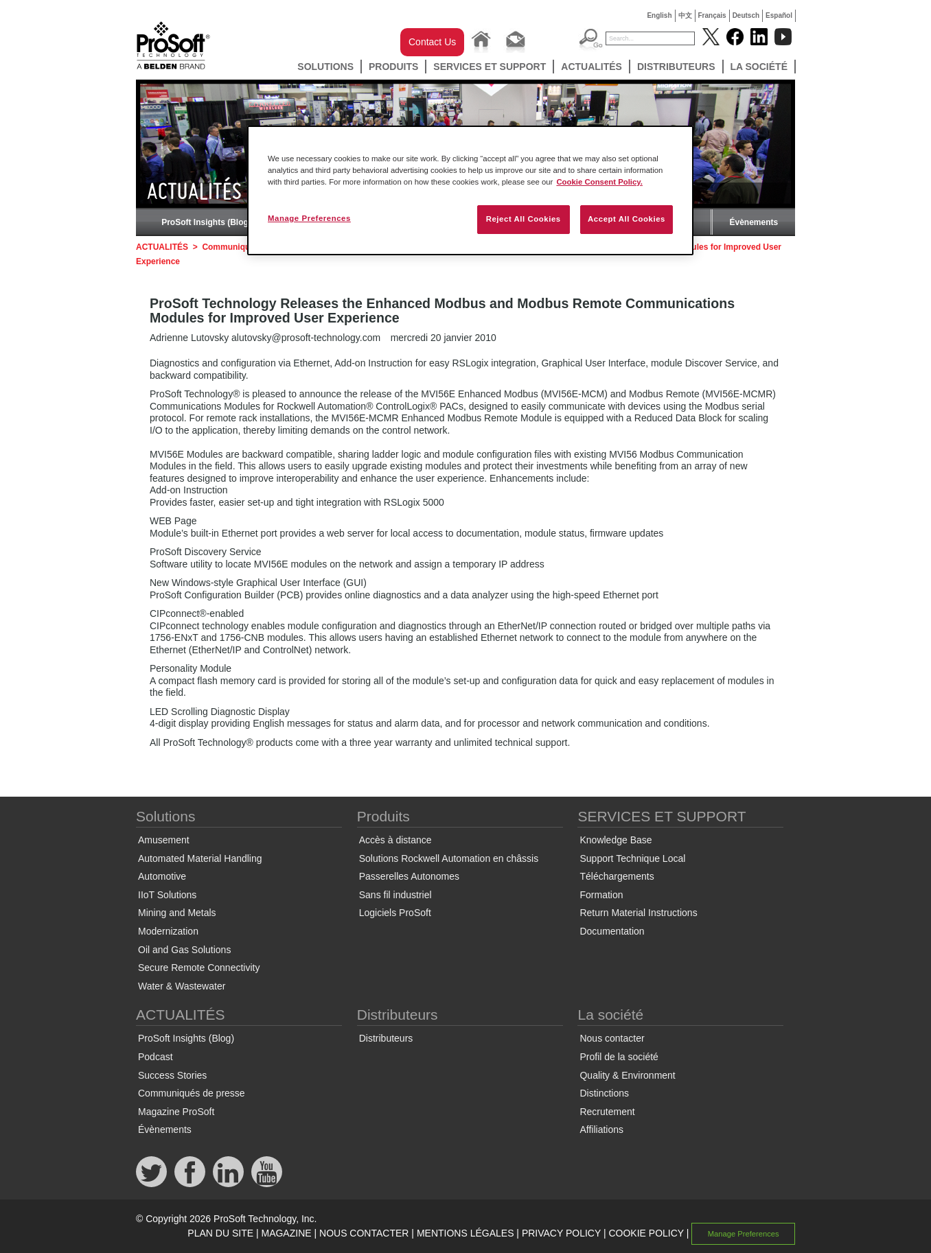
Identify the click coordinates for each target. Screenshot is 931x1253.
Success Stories (172, 1075)
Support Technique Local (632, 858)
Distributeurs (676, 66)
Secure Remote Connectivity (199, 967)
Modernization (168, 931)
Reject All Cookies (523, 219)
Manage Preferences (743, 1234)
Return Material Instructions (638, 912)
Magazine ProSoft (176, 1111)
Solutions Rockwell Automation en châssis (448, 858)
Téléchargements (616, 876)
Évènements (753, 222)
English (659, 15)
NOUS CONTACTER (364, 1233)
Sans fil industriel (395, 894)
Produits (393, 66)
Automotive (162, 876)
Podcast (155, 1056)
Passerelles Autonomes (409, 876)
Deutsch (746, 15)
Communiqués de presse (191, 1093)
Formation (601, 894)
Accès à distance (395, 839)
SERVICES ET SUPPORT (489, 66)
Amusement (163, 839)
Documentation (611, 931)
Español (779, 15)
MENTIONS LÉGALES (465, 1233)
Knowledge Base (615, 839)
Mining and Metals (177, 912)
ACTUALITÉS (591, 66)
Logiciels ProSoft (395, 912)
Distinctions (604, 1093)
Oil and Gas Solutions (184, 949)
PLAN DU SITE (220, 1233)
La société (759, 66)
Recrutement (606, 1111)
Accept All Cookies (626, 219)
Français (712, 15)
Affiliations (601, 1129)
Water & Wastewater (181, 986)
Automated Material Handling (200, 858)
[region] (470, 190)
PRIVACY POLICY (561, 1233)
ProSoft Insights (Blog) (206, 222)
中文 (685, 15)
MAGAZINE (286, 1233)
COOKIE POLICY (645, 1233)
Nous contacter (611, 1038)
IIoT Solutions (167, 894)
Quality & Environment (627, 1075)
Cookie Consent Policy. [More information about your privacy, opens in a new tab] (599, 182)
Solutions (325, 66)
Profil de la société (618, 1056)
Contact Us (432, 41)
